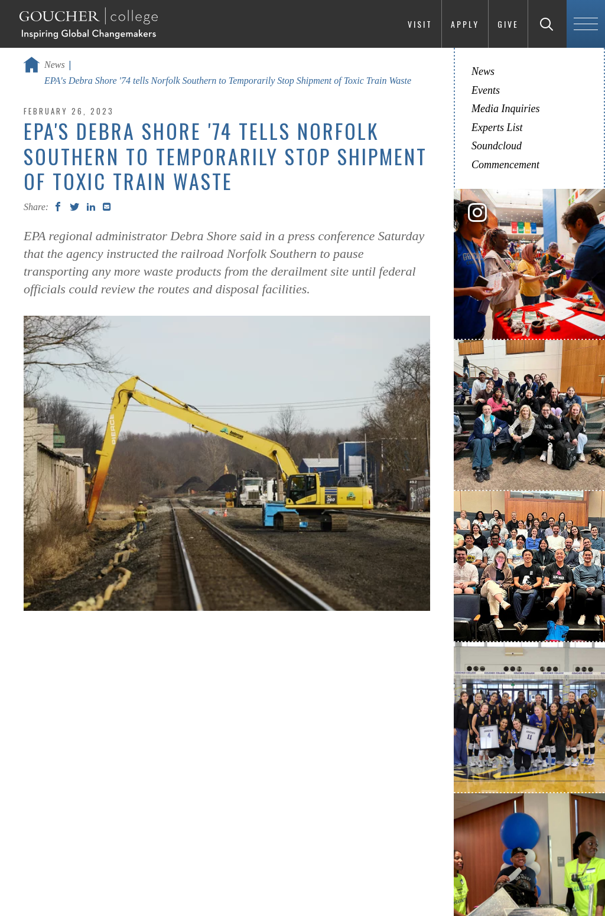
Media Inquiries (505, 108)
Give (508, 24)
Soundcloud (496, 146)
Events (485, 90)
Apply (465, 24)
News (54, 65)
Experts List (497, 127)
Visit (420, 24)
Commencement (505, 165)
